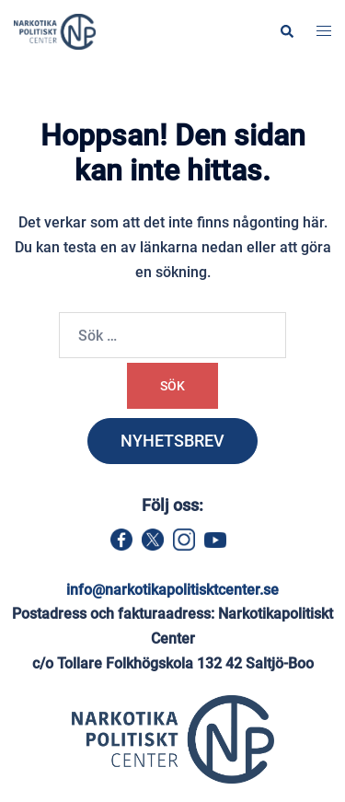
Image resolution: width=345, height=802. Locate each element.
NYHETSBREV (172, 440)
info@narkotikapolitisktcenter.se (172, 590)
